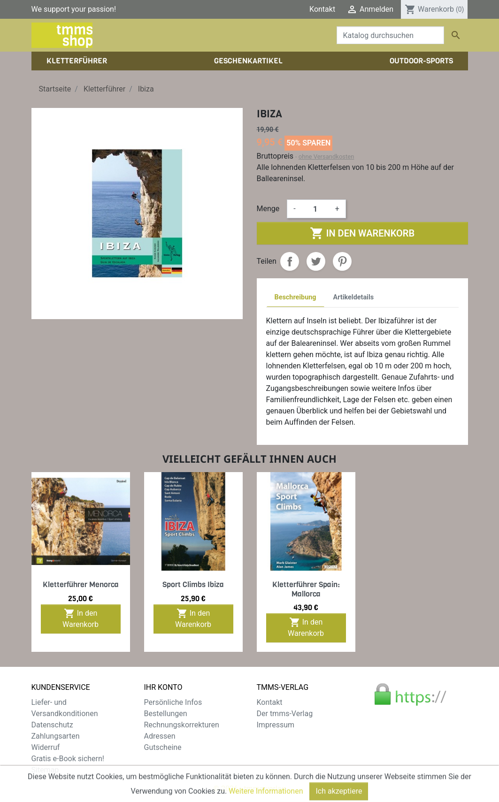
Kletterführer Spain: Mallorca (306, 589)
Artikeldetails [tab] (353, 297)
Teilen (289, 261)
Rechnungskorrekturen (181, 724)
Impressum (276, 724)
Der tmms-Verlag (285, 713)
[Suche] (390, 35)
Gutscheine (163, 747)
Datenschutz (52, 724)
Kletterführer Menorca (81, 584)
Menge (268, 208)
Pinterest (342, 261)
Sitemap (45, 769)
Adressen (160, 736)
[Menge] (315, 209)
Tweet (316, 261)
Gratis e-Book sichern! (67, 758)
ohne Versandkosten (326, 156)
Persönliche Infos (173, 702)
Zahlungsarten (55, 736)
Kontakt (322, 9)
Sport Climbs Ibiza (193, 584)
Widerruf (45, 747)
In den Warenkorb (362, 233)
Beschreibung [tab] (295, 297)
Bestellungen (165, 713)
